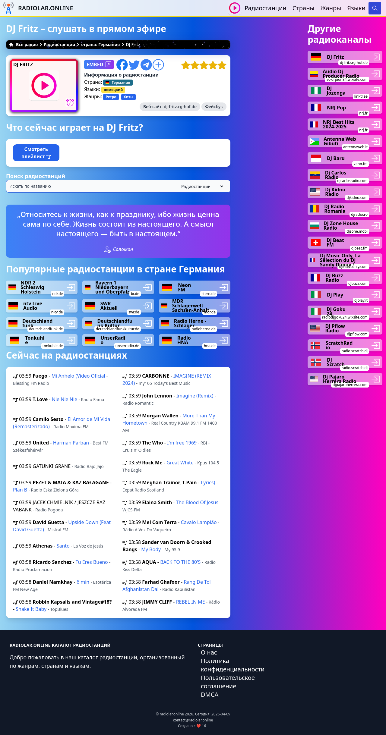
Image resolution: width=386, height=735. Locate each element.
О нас (209, 652)
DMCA (209, 694)
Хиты (128, 96)
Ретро (111, 96)
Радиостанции (265, 8)
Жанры (331, 8)
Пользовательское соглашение (228, 682)
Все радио (23, 44)
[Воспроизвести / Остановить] (235, 8)
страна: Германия (100, 44)
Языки (356, 8)
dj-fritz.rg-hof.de (180, 106)
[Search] (375, 8)
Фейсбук (214, 106)
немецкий (113, 89)
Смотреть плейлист (36, 153)
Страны (304, 8)
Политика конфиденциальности (232, 665)
